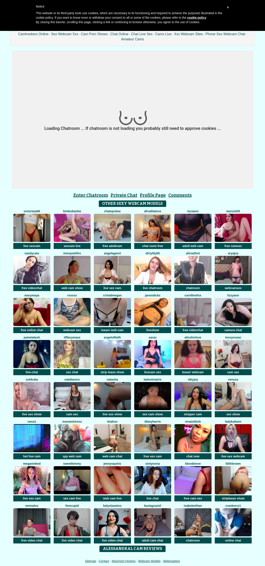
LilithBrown (233, 463)
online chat (233, 540)
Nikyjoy (193, 379)
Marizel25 (233, 211)
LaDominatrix (152, 379)
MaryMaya (31, 295)
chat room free (152, 246)
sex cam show (152, 414)
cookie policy (196, 17)
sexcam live (72, 246)
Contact (104, 561)
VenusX (233, 379)
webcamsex (233, 288)
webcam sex (72, 330)
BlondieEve (193, 463)
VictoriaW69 (32, 211)
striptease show (233, 498)
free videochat (32, 288)
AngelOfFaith (112, 337)
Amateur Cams (132, 39)
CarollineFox (192, 295)
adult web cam (193, 246)
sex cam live (72, 498)
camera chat (233, 330)
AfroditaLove (152, 211)
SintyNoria (152, 463)
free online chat (32, 330)
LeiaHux (112, 421)
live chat (153, 498)
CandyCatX (31, 253)
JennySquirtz (112, 463)
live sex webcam (233, 456)
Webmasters (171, 561)
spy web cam (72, 456)
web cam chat (112, 456)
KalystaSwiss (112, 505)
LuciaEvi (192, 211)
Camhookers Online (33, 34)
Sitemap (90, 561)
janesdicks (152, 295)
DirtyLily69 (153, 253)
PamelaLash (32, 337)
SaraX (153, 337)
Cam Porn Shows (94, 34)
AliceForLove (192, 337)
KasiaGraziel (152, 505)
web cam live (112, 498)
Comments (180, 195)
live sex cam (112, 288)
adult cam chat (152, 540)
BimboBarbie (72, 211)
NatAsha (112, 379)
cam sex (233, 372)
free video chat (32, 540)
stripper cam (193, 414)
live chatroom (152, 288)
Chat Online (119, 34)
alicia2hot (193, 253)
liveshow (152, 330)
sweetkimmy (72, 463)
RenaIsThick (193, 421)
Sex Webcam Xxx (64, 34)
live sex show (31, 414)
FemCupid (72, 505)
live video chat (72, 540)
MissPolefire (72, 253)
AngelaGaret (112, 253)
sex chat (72, 372)
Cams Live (163, 34)
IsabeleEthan (193, 505)
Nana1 (31, 421)
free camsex (233, 246)
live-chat (32, 372)
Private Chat (124, 195)
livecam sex (152, 372)
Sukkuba (32, 379)
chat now (193, 456)
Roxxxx (72, 295)
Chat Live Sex (142, 34)
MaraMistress (72, 421)
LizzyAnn (233, 295)
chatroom (193, 288)
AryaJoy (233, 253)
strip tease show (112, 372)
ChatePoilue (112, 211)
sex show (233, 414)
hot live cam (32, 456)
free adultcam (112, 246)
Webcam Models (149, 561)
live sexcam (31, 246)
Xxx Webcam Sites (188, 34)
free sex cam (152, 456)
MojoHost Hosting (124, 561)
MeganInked (32, 463)
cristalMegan (112, 295)
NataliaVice (72, 379)
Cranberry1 (233, 505)
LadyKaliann (233, 421)
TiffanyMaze (72, 337)
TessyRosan (233, 337)
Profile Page (153, 195)
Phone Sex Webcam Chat (225, 34)
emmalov (31, 505)
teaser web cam (112, 330)
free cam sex (193, 498)
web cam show (72, 288)
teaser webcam (193, 372)
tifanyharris (153, 421)
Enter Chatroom (90, 195)
